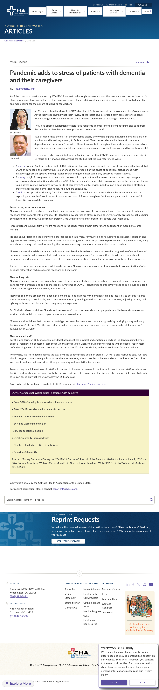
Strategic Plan (72, 604)
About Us (70, 591)
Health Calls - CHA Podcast (90, 597)
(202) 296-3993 (19, 598)
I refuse (142, 682)
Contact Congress (107, 607)
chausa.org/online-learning (90, 385)
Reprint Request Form (73, 542)
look (20, 193)
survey (21, 167)
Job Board (107, 614)
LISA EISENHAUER (24, 90)
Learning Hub (109, 600)
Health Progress (92, 613)
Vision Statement (70, 597)
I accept (114, 682)
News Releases (91, 591)
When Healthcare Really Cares (90, 621)
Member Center (111, 591)
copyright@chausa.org (65, 489)
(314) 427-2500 (19, 618)
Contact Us (71, 609)
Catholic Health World (15, 41)
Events (105, 595)
